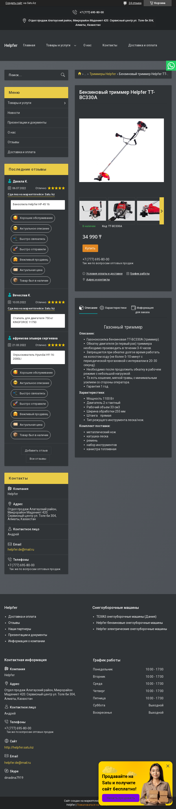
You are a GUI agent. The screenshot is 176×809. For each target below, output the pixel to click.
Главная (29, 45)
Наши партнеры (19, 629)
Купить (90, 248)
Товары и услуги (58, 45)
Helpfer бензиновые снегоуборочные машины (129, 623)
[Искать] (63, 75)
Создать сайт (14, 3)
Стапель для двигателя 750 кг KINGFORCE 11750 (33, 320)
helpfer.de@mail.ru (21, 549)
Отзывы (13, 142)
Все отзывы (38, 458)
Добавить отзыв (36, 450)
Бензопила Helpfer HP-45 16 (31, 204)
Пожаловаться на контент (93, 804)
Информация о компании (26, 641)
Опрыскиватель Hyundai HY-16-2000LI (34, 356)
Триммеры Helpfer (103, 74)
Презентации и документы (27, 122)
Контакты (110, 45)
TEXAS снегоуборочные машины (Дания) (126, 616)
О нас (87, 45)
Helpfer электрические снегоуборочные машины (131, 629)
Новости (14, 113)
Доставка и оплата (142, 45)
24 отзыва (135, 3)
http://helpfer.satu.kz (19, 747)
